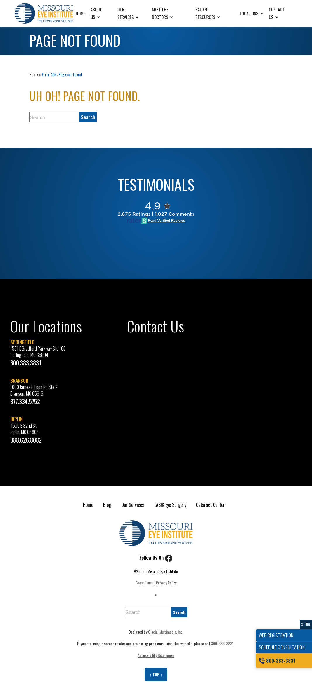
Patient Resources (205, 13)
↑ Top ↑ (156, 674)
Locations (249, 13)
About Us (96, 13)
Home (80, 13)
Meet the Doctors (160, 13)
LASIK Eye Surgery (170, 504)
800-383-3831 (222, 643)
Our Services (125, 13)
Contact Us (277, 13)
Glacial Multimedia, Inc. (165, 632)
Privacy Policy (166, 583)
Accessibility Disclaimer (156, 655)
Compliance (144, 583)
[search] (88, 117)
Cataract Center (210, 504)
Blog (107, 504)
